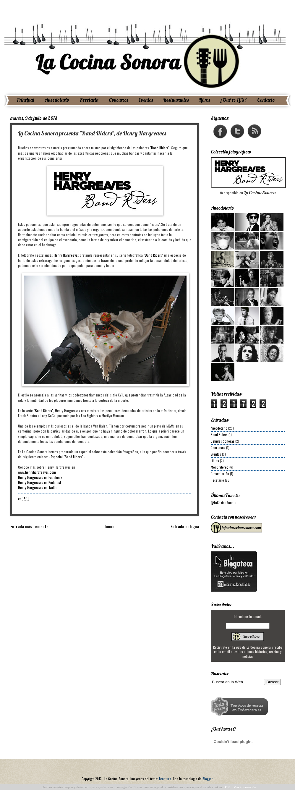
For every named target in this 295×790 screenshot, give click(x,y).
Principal (25, 100)
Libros (204, 100)
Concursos (118, 100)
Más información (245, 787)
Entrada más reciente (29, 526)
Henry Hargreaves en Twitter (38, 487)
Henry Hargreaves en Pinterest (39, 482)
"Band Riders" (159, 147)
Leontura (165, 778)
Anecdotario (57, 100)
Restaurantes (176, 100)
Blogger (207, 778)
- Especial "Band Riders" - (67, 456)
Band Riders (219, 434)
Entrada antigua (185, 526)
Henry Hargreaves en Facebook (40, 477)
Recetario (89, 100)
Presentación (220, 473)
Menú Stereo (219, 467)
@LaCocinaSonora (223, 502)
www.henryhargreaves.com (37, 472)
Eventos (145, 100)
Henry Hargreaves (66, 255)
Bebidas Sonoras (222, 441)
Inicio (109, 526)
